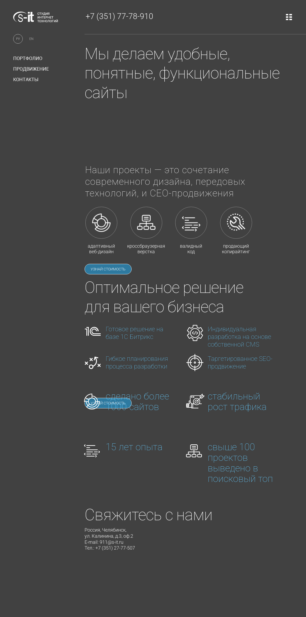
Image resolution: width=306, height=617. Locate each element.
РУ (18, 39)
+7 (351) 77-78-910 (119, 16)
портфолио (27, 58)
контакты (25, 79)
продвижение (31, 69)
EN (31, 39)
